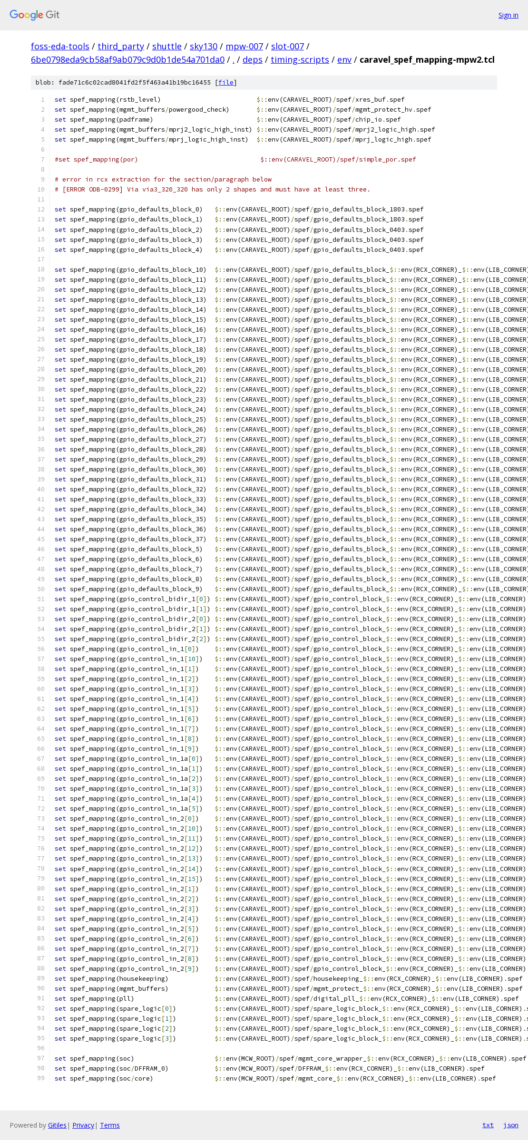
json (510, 1125)
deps (253, 59)
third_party (121, 46)
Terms (110, 1125)
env (344, 59)
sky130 (203, 46)
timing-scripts (300, 59)
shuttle (167, 46)
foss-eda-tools (60, 46)
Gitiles (57, 1125)
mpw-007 (244, 46)
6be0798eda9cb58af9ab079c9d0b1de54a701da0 (128, 59)
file (226, 82)
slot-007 (287, 46)
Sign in (508, 14)
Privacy (83, 1125)
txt (488, 1125)
